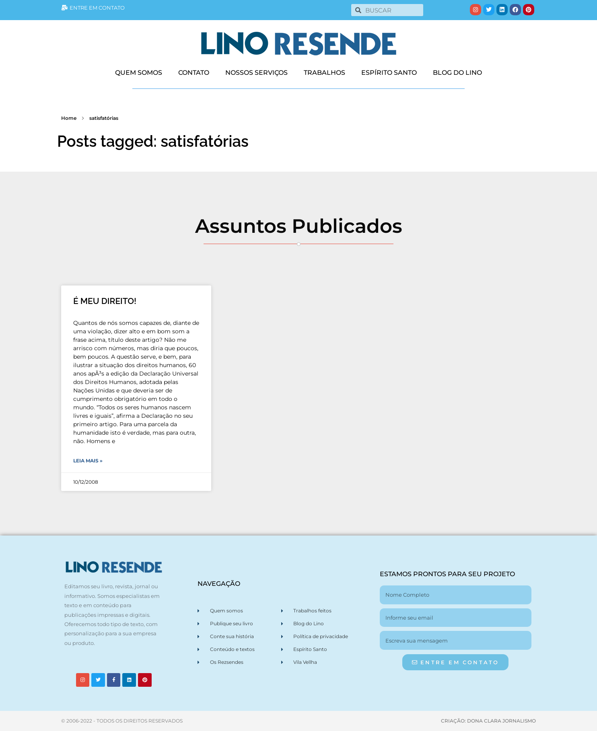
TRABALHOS (324, 72)
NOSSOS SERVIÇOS (256, 72)
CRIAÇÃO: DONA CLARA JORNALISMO (488, 721)
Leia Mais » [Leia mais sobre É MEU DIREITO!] (88, 461)
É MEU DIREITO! (104, 301)
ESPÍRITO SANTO (389, 72)
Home (68, 118)
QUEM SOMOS (138, 72)
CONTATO (193, 72)
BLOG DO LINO (457, 72)
